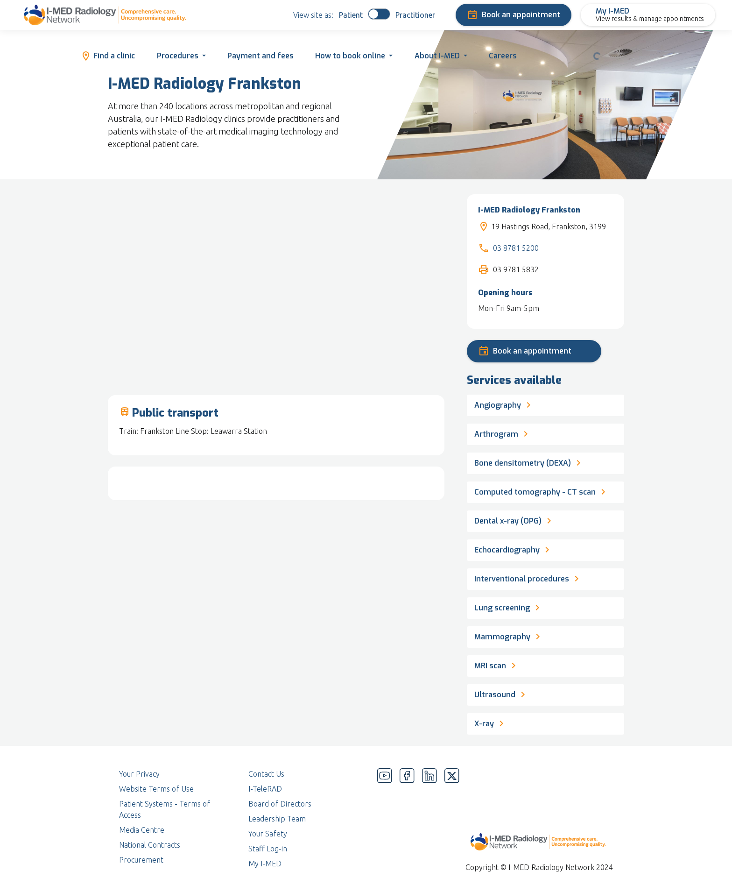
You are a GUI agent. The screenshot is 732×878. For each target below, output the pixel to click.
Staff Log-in (267, 848)
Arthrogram (502, 432)
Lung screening (508, 606)
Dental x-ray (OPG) (514, 519)
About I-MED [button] (437, 56)
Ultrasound (501, 693)
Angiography (504, 404)
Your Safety (267, 833)
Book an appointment (513, 15)
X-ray (490, 722)
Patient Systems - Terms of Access (164, 809)
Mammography (508, 635)
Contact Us (266, 774)
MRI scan (496, 664)
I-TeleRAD (265, 789)
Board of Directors (279, 804)
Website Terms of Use (156, 789)
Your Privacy (139, 774)
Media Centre (141, 830)
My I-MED (265, 863)
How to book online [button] (350, 56)
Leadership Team (277, 818)
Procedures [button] (177, 56)
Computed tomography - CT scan (541, 490)
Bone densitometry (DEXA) (529, 461)
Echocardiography (513, 548)
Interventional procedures (528, 577)
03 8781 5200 (516, 248)
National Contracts (149, 845)
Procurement (141, 860)
